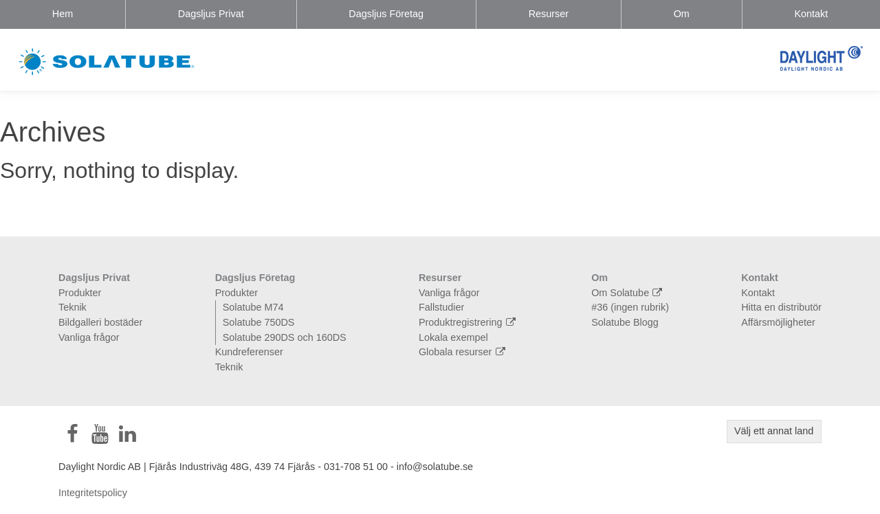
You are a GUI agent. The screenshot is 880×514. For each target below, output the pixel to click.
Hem (62, 13)
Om (682, 13)
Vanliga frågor (89, 337)
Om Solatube (628, 292)
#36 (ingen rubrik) (630, 307)
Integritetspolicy (92, 492)
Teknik (72, 307)
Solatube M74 (253, 307)
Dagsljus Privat (211, 13)
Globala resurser (464, 351)
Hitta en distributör (781, 307)
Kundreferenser (249, 351)
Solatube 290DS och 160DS (284, 337)
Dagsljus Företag (386, 13)
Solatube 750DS (259, 322)
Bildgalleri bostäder (100, 322)
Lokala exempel (453, 337)
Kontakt (811, 13)
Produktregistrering (469, 322)
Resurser (549, 13)
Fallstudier (441, 307)
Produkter (79, 292)
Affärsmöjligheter (778, 322)
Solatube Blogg (625, 322)
